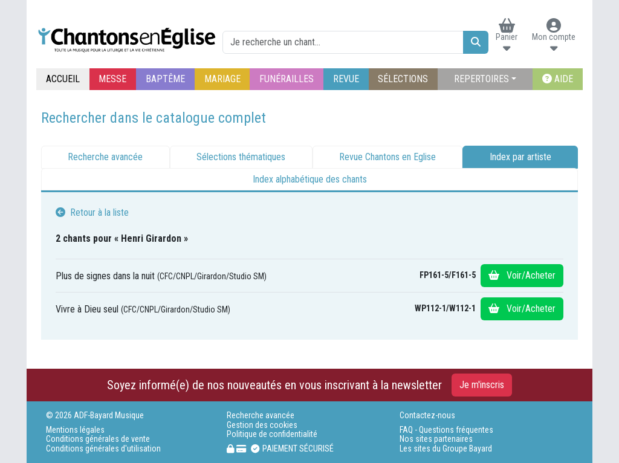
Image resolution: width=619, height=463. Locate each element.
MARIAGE (222, 79)
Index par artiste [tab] (520, 157)
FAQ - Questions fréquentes (446, 430)
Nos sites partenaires (436, 439)
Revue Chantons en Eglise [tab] (387, 157)
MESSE (112, 79)
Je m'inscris (481, 384)
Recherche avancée (260, 415)
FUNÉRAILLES (286, 79)
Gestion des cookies (262, 425)
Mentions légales (75, 430)
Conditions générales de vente (98, 439)
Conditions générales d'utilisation (103, 448)
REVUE (346, 79)
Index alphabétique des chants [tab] (310, 179)
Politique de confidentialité (272, 434)
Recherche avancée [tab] (105, 157)
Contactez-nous (427, 415)
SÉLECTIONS (403, 79)
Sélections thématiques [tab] (240, 157)
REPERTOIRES (481, 79)
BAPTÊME (165, 79)
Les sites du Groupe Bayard (446, 448)
